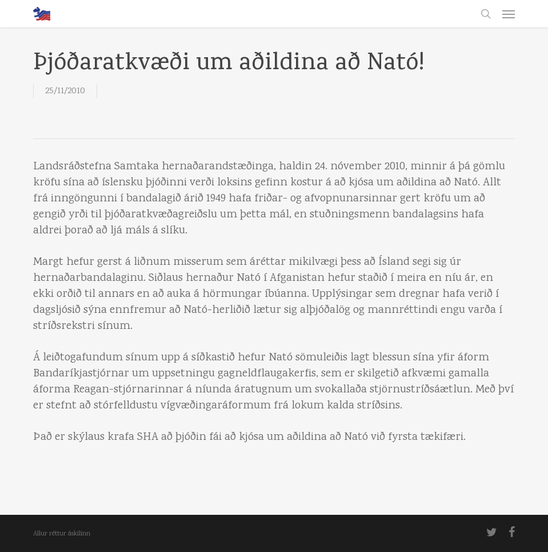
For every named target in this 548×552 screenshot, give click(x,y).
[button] (508, 13)
